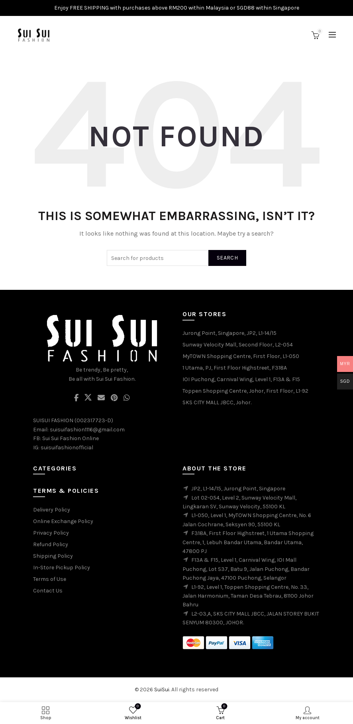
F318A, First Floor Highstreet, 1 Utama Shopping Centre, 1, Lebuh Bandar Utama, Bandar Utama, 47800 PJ (248, 542)
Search (227, 257)
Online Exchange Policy (63, 521)
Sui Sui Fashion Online (70, 438)
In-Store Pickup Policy (61, 567)
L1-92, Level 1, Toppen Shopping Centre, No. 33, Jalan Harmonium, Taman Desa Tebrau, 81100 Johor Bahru (248, 596)
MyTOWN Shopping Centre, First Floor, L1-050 (240, 356)
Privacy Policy (51, 532)
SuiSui (161, 689)
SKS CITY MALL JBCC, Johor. (216, 402)
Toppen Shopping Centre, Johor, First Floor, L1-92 (245, 391)
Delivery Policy (51, 509)
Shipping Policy (53, 556)
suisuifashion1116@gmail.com (87, 429)
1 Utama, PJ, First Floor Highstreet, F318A (234, 367)
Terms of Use (49, 579)
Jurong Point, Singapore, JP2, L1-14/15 (229, 333)
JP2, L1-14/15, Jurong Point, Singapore (238, 488)
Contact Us (48, 590)
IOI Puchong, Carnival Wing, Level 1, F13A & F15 (241, 379)
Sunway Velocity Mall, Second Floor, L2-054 (237, 344)
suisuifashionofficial (67, 447)
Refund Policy (50, 544)
